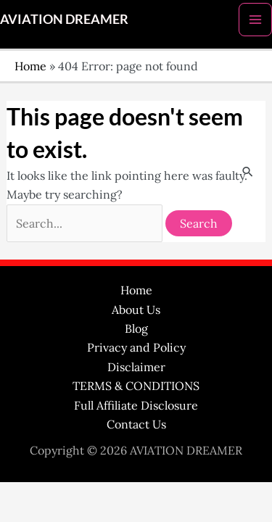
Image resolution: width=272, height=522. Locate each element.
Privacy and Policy (136, 347)
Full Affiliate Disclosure (136, 405)
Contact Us (136, 424)
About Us (136, 309)
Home (30, 66)
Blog (136, 328)
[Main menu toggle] (255, 19)
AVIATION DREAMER (64, 19)
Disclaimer (136, 367)
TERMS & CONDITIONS (136, 385)
